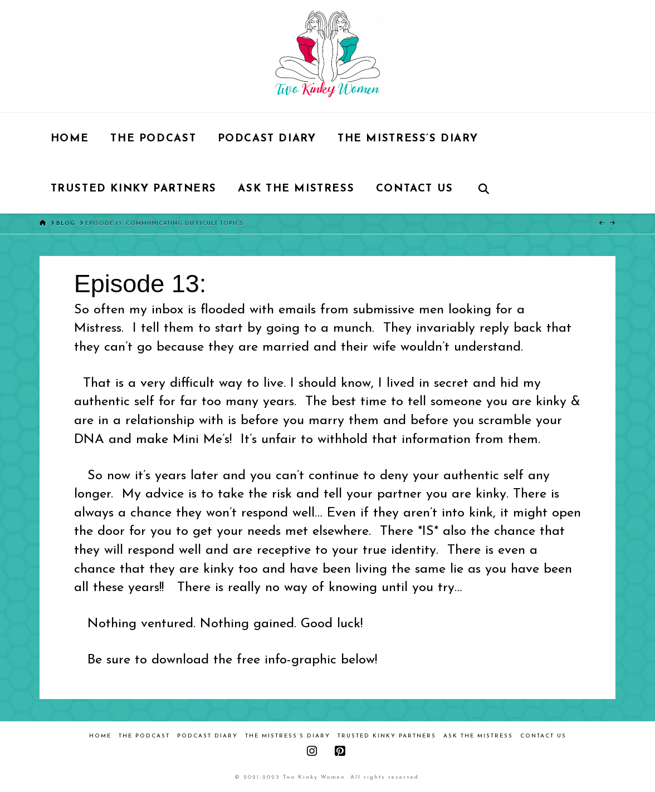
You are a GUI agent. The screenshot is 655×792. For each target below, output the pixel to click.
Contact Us (543, 736)
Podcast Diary (207, 736)
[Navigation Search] (483, 188)
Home (100, 736)
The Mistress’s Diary (287, 736)
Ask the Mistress (478, 736)
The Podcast (144, 736)
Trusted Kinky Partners (387, 736)
